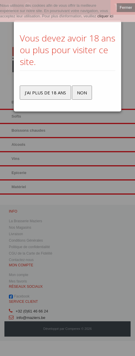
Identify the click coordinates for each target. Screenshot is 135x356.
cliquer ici (105, 16)
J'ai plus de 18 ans (45, 93)
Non (82, 93)
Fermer (126, 7)
